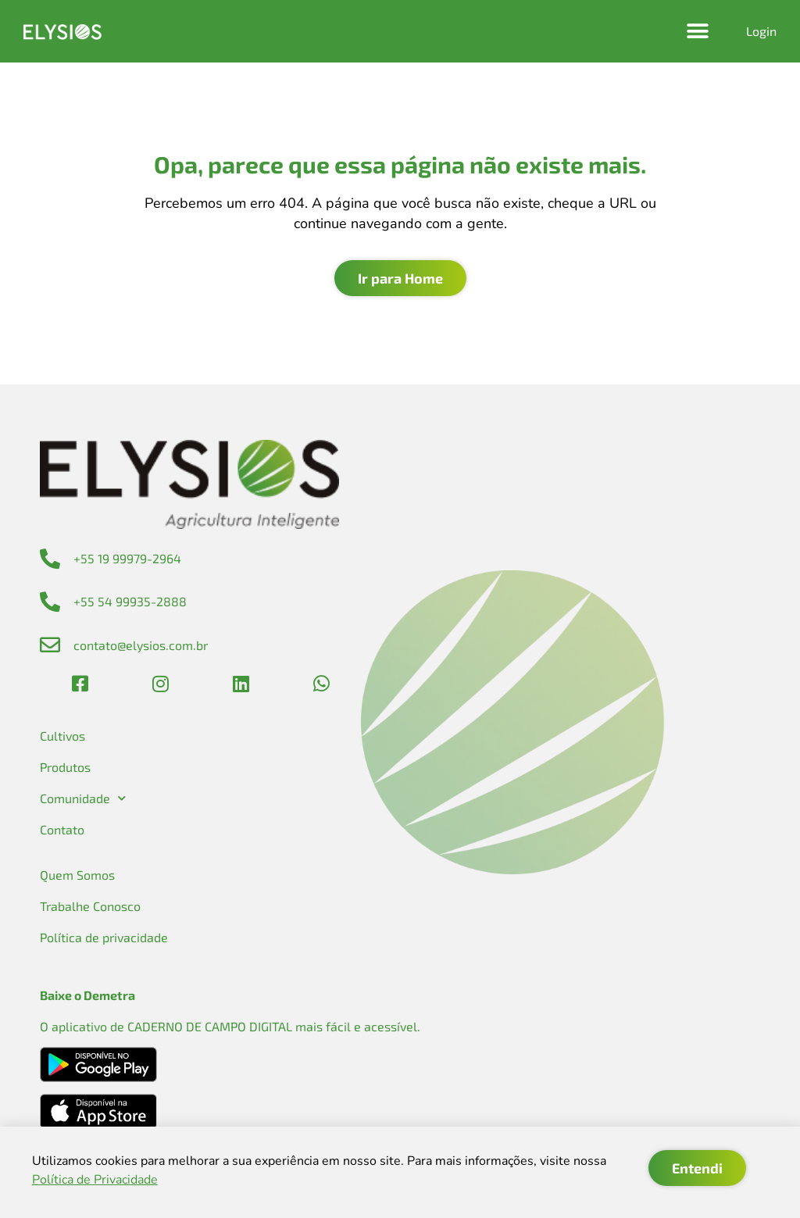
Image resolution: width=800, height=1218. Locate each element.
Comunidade (83, 798)
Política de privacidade (104, 937)
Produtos (65, 766)
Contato (62, 829)
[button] (697, 31)
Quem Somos (77, 874)
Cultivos (62, 735)
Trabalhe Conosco (90, 905)
